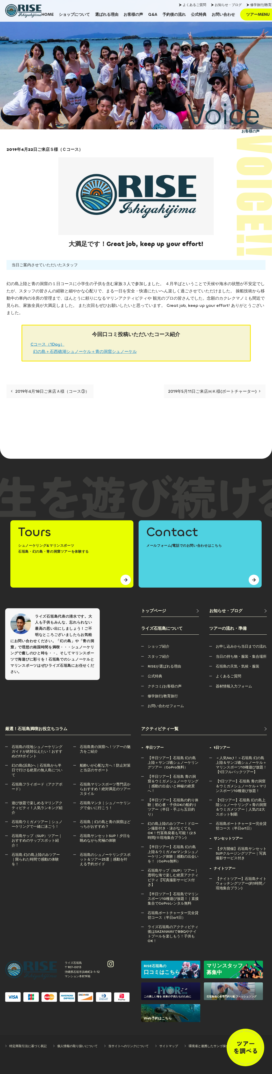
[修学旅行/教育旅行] (163, 696)
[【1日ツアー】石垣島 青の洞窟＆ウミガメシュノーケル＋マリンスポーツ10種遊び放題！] (241, 781)
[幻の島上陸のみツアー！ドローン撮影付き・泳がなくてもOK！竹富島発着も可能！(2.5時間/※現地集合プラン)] (173, 823)
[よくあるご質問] (228, 676)
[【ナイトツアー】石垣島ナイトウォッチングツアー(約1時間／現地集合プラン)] (241, 878)
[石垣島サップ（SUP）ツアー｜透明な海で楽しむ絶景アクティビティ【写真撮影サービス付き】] (173, 870)
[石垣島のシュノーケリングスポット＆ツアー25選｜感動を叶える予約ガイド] (105, 854)
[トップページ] (170, 611)
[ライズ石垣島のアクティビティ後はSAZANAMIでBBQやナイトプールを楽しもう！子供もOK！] (173, 926)
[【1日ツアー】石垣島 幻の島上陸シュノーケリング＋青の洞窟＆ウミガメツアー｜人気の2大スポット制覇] (241, 800)
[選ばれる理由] (106, 14)
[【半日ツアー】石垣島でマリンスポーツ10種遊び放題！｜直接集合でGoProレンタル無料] (173, 894)
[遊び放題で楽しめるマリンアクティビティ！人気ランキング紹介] (37, 803)
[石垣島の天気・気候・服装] (237, 666)
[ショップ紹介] (158, 646)
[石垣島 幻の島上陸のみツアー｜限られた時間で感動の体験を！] (37, 854)
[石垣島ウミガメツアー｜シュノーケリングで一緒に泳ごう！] (37, 821)
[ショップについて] (74, 14)
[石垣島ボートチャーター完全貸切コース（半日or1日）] (173, 912)
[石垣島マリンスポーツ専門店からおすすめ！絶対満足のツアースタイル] (105, 784)
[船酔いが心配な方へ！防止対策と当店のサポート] (105, 765)
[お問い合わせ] (223, 14)
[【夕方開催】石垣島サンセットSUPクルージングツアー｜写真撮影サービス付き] (241, 848)
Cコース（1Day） (48, 344)
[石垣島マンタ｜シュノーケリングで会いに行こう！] (105, 803)
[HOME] (47, 14)
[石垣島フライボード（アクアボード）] (37, 784)
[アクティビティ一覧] (204, 729)
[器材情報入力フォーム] (234, 686)
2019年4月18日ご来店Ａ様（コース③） (50, 391)
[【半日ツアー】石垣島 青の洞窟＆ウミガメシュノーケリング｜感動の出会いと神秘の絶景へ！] (173, 776)
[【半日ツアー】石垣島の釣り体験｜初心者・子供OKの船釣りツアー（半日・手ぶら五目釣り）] (173, 800)
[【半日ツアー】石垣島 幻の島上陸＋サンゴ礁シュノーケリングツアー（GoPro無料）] (173, 757)
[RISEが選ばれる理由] (164, 666)
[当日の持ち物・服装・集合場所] (241, 656)
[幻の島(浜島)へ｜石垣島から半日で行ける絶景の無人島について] (37, 765)
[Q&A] (152, 14)
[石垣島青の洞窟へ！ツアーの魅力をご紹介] (105, 746)
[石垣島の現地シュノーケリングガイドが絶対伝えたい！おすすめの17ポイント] (37, 746)
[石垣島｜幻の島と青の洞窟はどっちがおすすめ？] (105, 821)
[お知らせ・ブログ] (238, 611)
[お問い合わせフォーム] (166, 705)
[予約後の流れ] (174, 14)
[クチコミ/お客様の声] (165, 686)
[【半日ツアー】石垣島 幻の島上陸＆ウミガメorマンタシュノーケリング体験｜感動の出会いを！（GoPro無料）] (173, 847)
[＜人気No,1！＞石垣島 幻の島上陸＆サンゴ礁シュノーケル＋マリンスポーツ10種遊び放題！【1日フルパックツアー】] (241, 757)
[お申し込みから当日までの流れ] (241, 646)
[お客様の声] (133, 14)
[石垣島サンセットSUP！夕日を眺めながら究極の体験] (105, 835)
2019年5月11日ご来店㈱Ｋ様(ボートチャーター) (214, 391)
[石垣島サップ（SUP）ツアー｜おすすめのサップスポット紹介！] (37, 835)
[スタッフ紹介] (158, 656)
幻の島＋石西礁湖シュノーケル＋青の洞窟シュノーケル (85, 351)
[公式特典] (198, 14)
